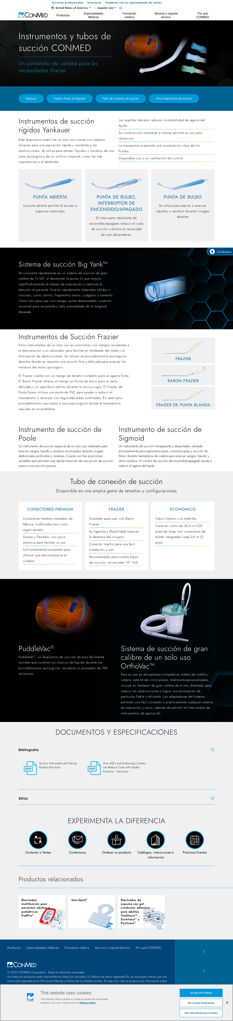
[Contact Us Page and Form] (77, 845)
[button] (71, 8)
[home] (33, 14)
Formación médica (76, 947)
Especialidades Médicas (43, 947)
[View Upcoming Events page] (194, 845)
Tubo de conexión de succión (121, 98)
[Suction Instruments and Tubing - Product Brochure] (52, 768)
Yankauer (31, 98)
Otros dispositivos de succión (174, 98)
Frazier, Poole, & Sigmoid (69, 98)
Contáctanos (221, 251)
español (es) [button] (104, 8)
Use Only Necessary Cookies (201, 1013)
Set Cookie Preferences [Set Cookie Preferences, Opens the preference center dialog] (201, 1003)
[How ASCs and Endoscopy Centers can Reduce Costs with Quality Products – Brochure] (116, 770)
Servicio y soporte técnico (112, 947)
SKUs (23, 798)
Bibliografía (29, 750)
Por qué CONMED (148, 947)
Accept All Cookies (201, 992)
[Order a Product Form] (116, 845)
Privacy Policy (88, 1002)
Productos (14, 947)
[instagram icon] (204, 970)
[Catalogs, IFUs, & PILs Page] (155, 845)
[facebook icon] (204, 951)
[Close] (227, 1002)
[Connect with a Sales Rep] (38, 845)
